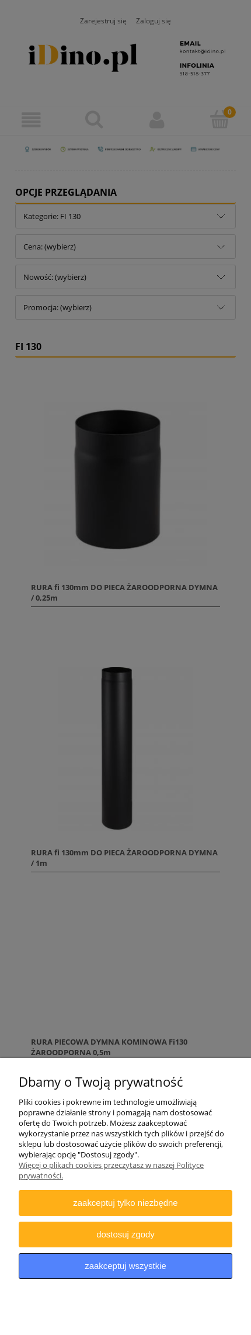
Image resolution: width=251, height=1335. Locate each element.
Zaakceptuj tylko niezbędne (125, 1203)
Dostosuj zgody (125, 1234)
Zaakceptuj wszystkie (125, 1266)
